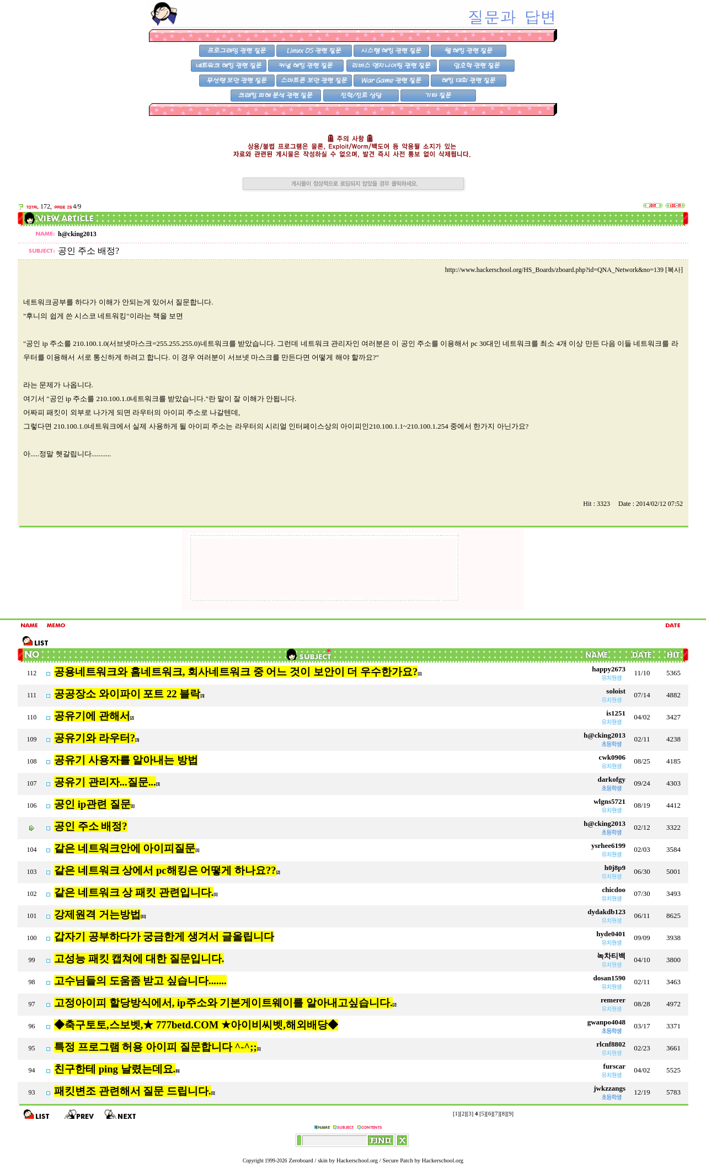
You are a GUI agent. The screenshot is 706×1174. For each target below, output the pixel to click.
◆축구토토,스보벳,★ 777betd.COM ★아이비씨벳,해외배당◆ (196, 1025)
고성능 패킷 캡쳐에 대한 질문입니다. (139, 958)
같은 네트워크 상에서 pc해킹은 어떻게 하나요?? (165, 870)
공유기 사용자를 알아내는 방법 (126, 760)
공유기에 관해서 (92, 716)
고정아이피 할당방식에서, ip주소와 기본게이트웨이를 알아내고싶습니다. (223, 1002)
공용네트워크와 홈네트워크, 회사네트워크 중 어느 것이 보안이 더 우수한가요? (236, 671)
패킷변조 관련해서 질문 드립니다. (132, 1091)
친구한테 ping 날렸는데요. (114, 1069)
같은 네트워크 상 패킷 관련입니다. (133, 892)
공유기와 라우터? (94, 738)
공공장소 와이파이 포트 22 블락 (127, 694)
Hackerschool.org (357, 1160)
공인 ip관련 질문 (92, 804)
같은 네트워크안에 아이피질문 (124, 848)
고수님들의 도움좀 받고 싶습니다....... (140, 980)
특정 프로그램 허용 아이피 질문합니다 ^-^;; (155, 1047)
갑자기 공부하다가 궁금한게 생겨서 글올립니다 (164, 936)
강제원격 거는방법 (97, 914)
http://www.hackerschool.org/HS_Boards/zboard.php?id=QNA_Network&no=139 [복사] (564, 270)
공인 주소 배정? (90, 826)
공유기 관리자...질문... (105, 782)
